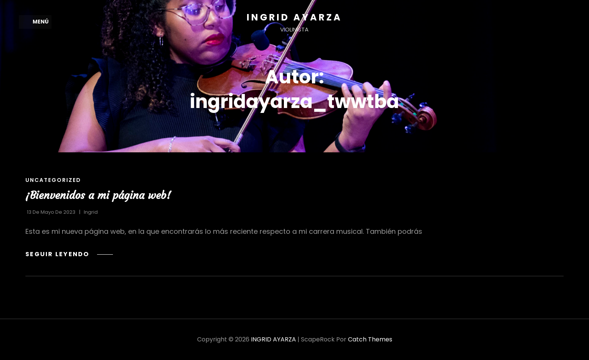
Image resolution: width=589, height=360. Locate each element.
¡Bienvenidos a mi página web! (98, 195)
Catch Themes (370, 339)
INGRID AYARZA (294, 17)
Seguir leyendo (69, 254)
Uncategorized (53, 180)
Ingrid (91, 212)
